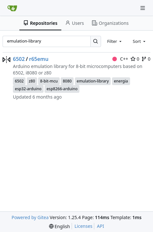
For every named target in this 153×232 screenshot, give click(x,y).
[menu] (59, 226)
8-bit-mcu (49, 81)
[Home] (12, 8)
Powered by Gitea (30, 217)
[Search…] (95, 41)
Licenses (84, 226)
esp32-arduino (28, 89)
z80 (32, 81)
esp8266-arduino (61, 89)
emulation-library (93, 81)
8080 (67, 81)
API (100, 226)
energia (121, 81)
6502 (19, 59)
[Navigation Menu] (143, 8)
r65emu (38, 59)
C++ (120, 59)
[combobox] (115, 41)
